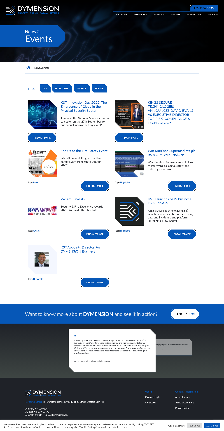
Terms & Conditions (184, 402)
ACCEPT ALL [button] (212, 425)
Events (36, 182)
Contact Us (150, 402)
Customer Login (152, 397)
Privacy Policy (182, 408)
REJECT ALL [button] (194, 425)
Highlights (125, 182)
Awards (36, 230)
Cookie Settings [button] (176, 425)
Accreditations (182, 397)
